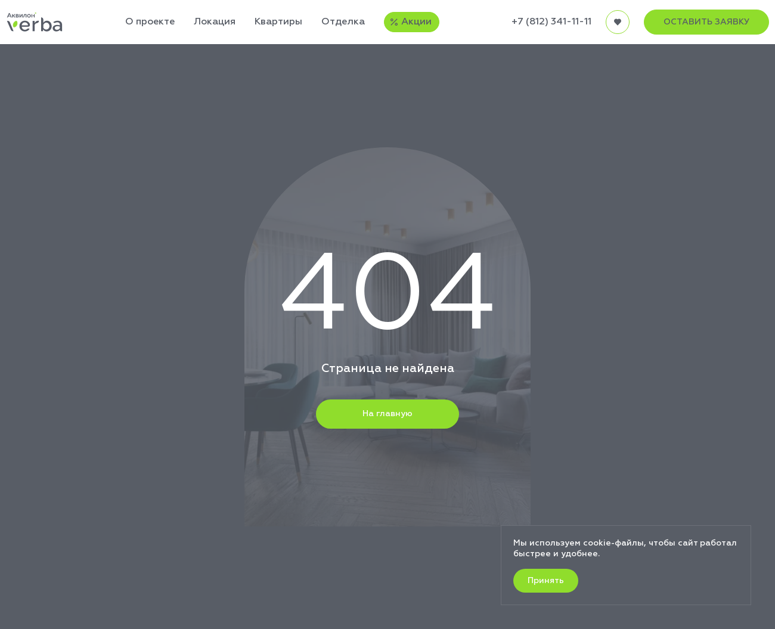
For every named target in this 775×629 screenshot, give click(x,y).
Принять (546, 581)
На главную (387, 414)
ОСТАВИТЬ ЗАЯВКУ (706, 22)
